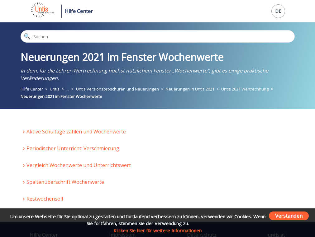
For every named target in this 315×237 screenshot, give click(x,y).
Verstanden (289, 215)
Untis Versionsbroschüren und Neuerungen (117, 89)
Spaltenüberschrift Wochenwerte (65, 182)
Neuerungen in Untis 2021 (190, 89)
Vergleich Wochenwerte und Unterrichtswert (78, 165)
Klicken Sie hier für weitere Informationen (157, 230)
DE (278, 11)
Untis (55, 89)
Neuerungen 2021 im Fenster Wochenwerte (61, 96)
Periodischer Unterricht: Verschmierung (72, 148)
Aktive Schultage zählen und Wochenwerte (76, 131)
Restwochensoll (44, 198)
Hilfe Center (79, 11)
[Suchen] (158, 36)
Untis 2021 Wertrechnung (245, 89)
